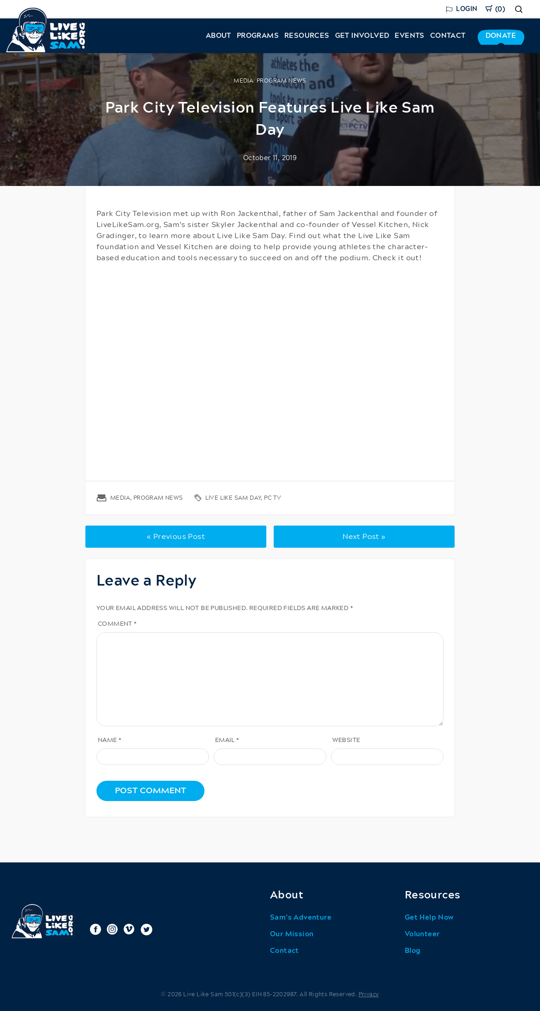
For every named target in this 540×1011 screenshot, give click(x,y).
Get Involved (362, 35)
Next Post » (363, 536)
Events (409, 35)
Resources (307, 35)
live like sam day (233, 498)
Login (466, 9)
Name (109, 740)
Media (243, 81)
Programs (258, 35)
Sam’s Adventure (300, 917)
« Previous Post (176, 536)
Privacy (369, 994)
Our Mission (291, 934)
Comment (117, 624)
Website (346, 740)
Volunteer (422, 934)
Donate (501, 35)
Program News (281, 81)
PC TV (272, 498)
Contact (448, 35)
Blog (413, 950)
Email (227, 740)
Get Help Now (429, 917)
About (218, 35)
